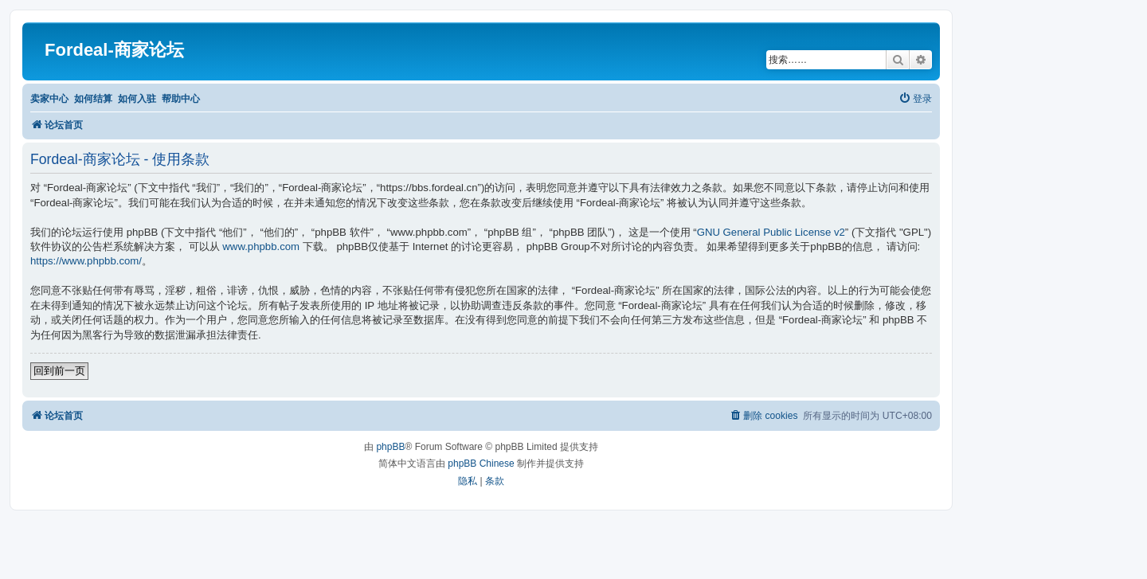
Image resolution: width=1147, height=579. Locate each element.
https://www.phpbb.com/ (86, 261)
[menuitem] (915, 99)
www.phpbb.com (260, 246)
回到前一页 (59, 371)
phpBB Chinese (481, 463)
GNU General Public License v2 (771, 232)
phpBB (390, 446)
